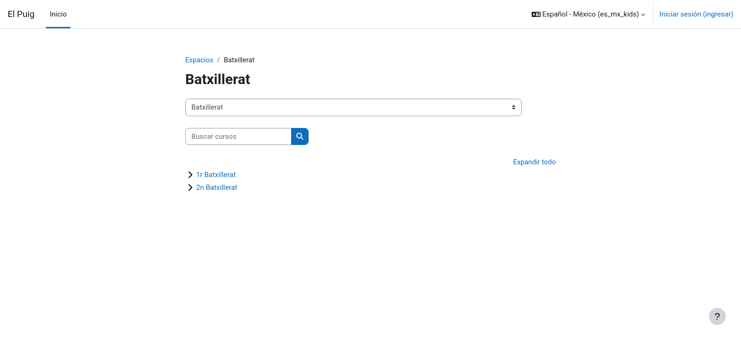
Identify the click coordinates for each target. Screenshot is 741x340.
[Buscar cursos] (238, 136)
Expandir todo (534, 162)
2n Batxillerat (216, 188)
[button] (589, 14)
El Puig (21, 14)
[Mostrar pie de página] (717, 316)
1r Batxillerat (216, 175)
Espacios (199, 60)
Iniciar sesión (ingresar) (696, 14)
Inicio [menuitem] (58, 14)
